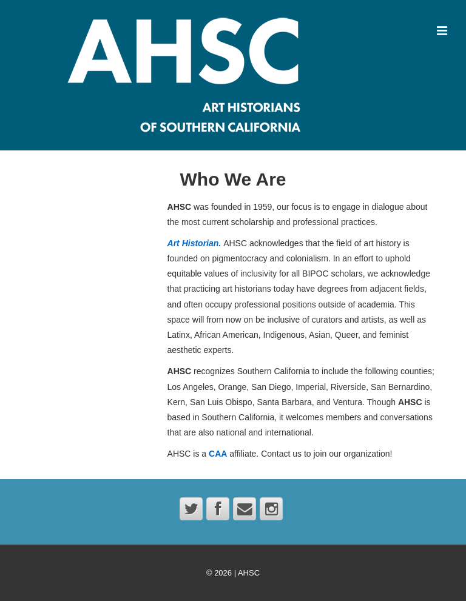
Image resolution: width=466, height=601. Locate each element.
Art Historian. (194, 243)
